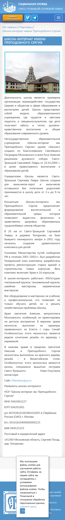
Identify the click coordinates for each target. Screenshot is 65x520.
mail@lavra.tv (50, 502)
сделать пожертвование (12, 17)
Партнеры (25, 27)
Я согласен (23, 510)
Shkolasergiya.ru (21, 380)
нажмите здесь (28, 506)
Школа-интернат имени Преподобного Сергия (31, 31)
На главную (10, 27)
